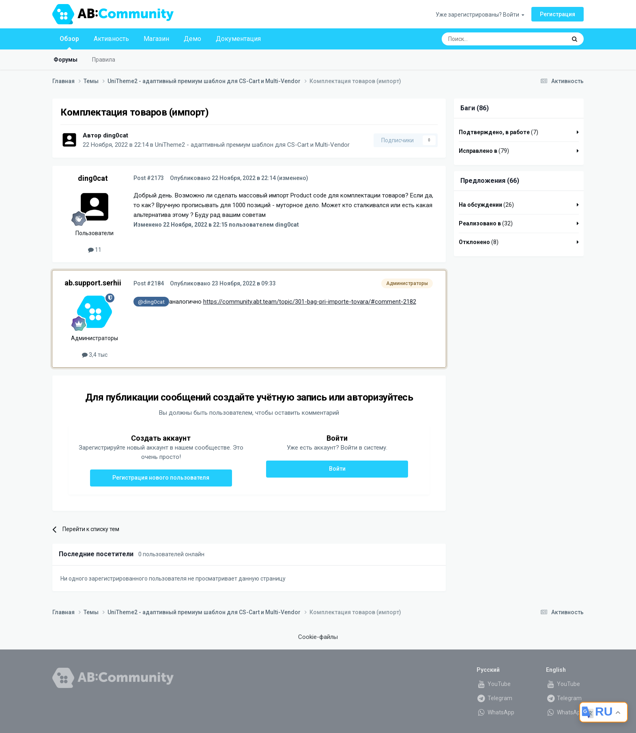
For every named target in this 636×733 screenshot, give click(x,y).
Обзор (69, 42)
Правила (103, 59)
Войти (337, 468)
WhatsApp (495, 712)
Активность (111, 39)
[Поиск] (485, 38)
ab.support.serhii (92, 283)
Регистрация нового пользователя (160, 477)
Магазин (156, 39)
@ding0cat (151, 301)
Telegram (494, 698)
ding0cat (115, 135)
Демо (192, 39)
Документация (238, 39)
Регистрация (557, 14)
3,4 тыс (94, 354)
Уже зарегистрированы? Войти (480, 14)
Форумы (65, 59)
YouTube (494, 684)
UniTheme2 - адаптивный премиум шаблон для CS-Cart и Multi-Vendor (252, 144)
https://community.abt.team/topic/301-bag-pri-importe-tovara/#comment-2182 (309, 301)
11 (94, 249)
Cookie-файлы (318, 637)
